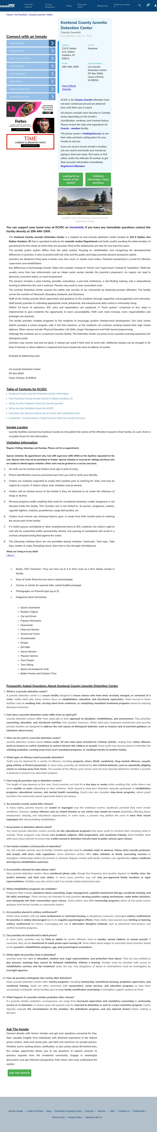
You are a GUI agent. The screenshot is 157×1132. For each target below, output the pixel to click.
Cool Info (89, 1111)
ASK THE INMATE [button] (19, 1073)
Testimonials (139, 1111)
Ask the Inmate (16, 1111)
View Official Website (69, 87)
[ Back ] (10, 555)
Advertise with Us (93, 1117)
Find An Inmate (29, 5)
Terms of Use (58, 1117)
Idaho (50, 14)
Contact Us (124, 1111)
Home (9, 14)
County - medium (70, 128)
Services (101, 1111)
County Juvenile (37, 14)
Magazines (102, 6)
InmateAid (76, 227)
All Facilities (21, 14)
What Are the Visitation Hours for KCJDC (31, 408)
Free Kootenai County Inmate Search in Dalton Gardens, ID (41, 398)
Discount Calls (82, 5)
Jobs (112, 1111)
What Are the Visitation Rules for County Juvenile (36, 403)
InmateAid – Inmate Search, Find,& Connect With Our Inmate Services (47, 418)
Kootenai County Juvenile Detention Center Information (39, 393)
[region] (31, 25)
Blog (69, 6)
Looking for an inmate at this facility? (71, 179)
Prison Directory (50, 5)
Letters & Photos (35, 1111)
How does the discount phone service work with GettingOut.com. (44, 413)
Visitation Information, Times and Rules (98, 179)
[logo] (7, 10)
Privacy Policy (75, 1117)
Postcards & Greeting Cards (68, 1111)
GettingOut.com (92, 133)
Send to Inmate (122, 5)
